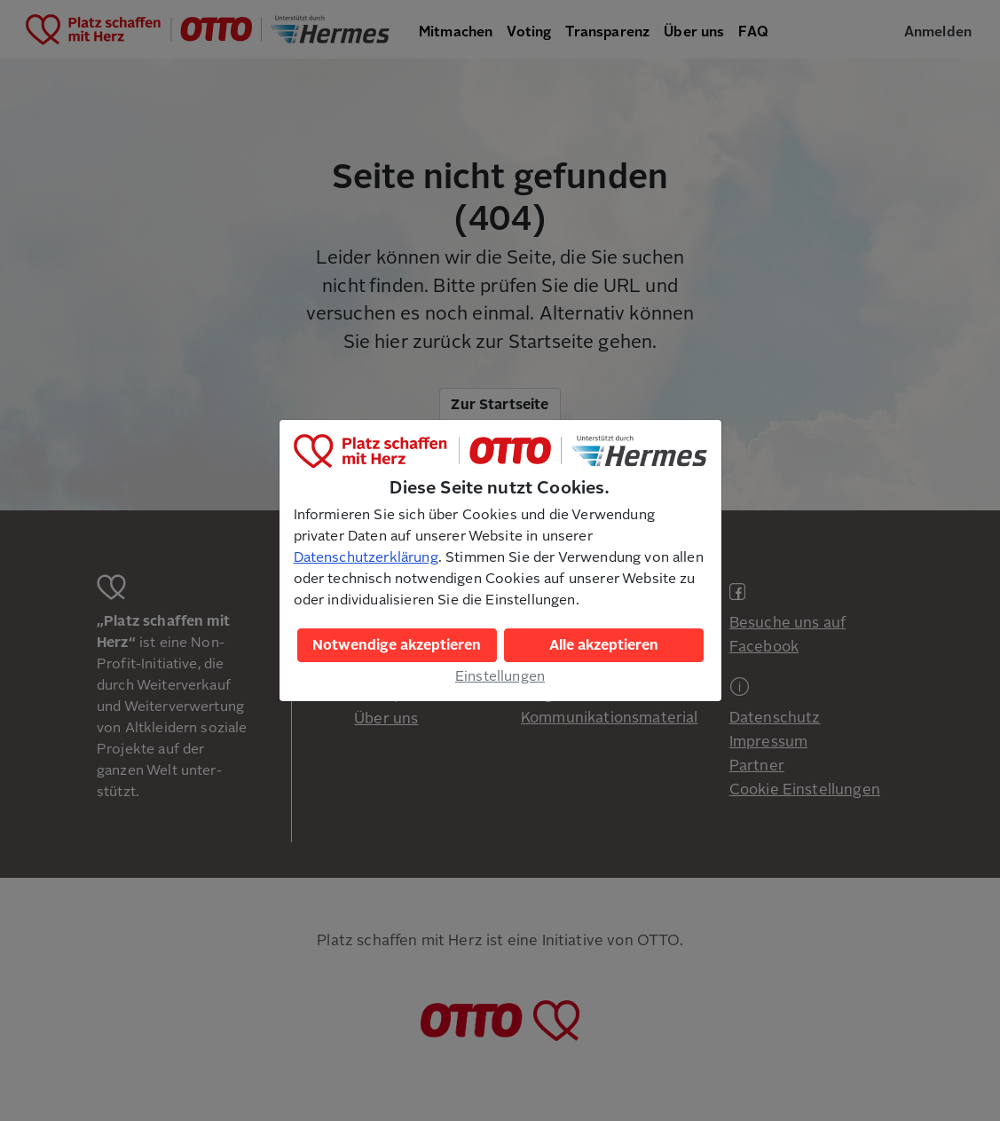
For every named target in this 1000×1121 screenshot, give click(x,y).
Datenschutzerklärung (366, 557)
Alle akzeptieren (603, 645)
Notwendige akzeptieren (396, 645)
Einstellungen (500, 676)
